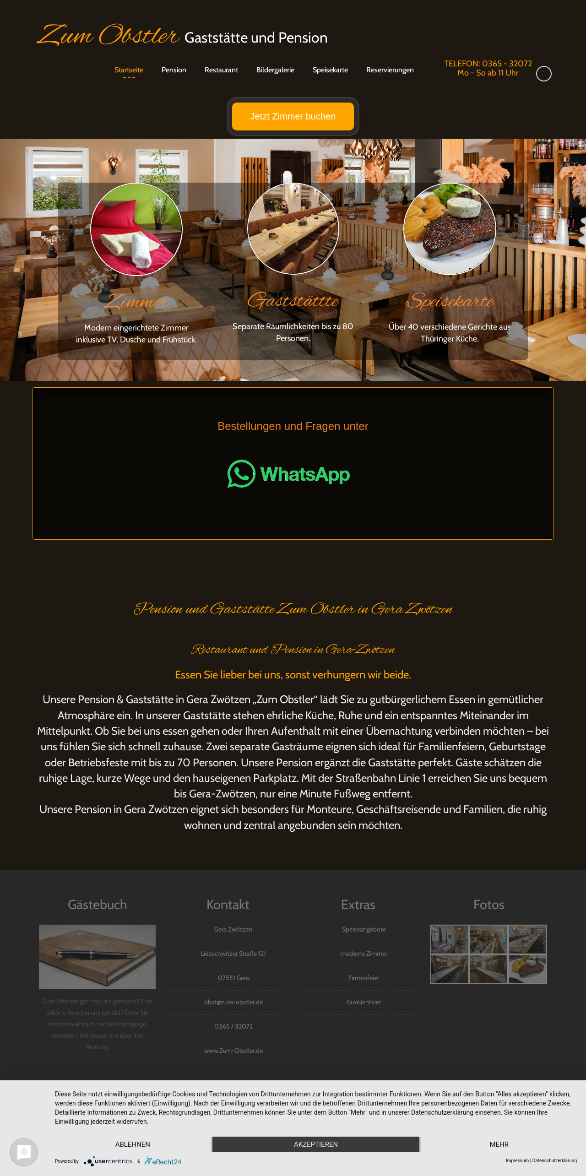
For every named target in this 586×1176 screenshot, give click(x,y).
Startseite (128, 69)
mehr (499, 1144)
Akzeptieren (316, 1144)
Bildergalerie (275, 69)
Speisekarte (330, 69)
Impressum (517, 1160)
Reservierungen (390, 69)
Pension (174, 69)
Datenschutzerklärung (554, 1160)
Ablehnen (132, 1144)
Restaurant (221, 69)
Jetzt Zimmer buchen (293, 116)
